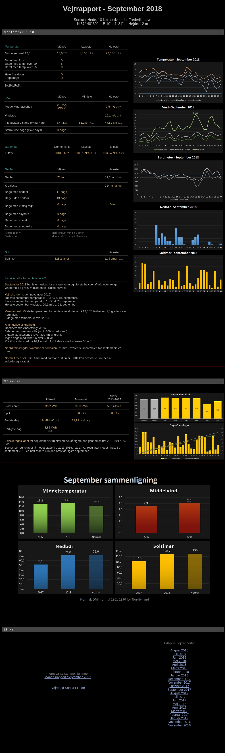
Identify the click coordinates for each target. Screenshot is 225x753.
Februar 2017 (179, 714)
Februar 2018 (179, 672)
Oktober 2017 (179, 686)
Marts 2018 (179, 668)
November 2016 (179, 725)
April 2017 (179, 707)
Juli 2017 (179, 697)
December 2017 (179, 679)
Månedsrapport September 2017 (67, 677)
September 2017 (179, 689)
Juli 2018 (179, 654)
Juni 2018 (179, 657)
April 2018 (179, 664)
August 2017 (179, 693)
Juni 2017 (179, 700)
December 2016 (179, 722)
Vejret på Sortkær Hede (68, 688)
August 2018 (179, 650)
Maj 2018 (179, 661)
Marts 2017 (179, 711)
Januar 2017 (179, 718)
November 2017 (179, 682)
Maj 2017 (179, 704)
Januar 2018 (179, 675)
